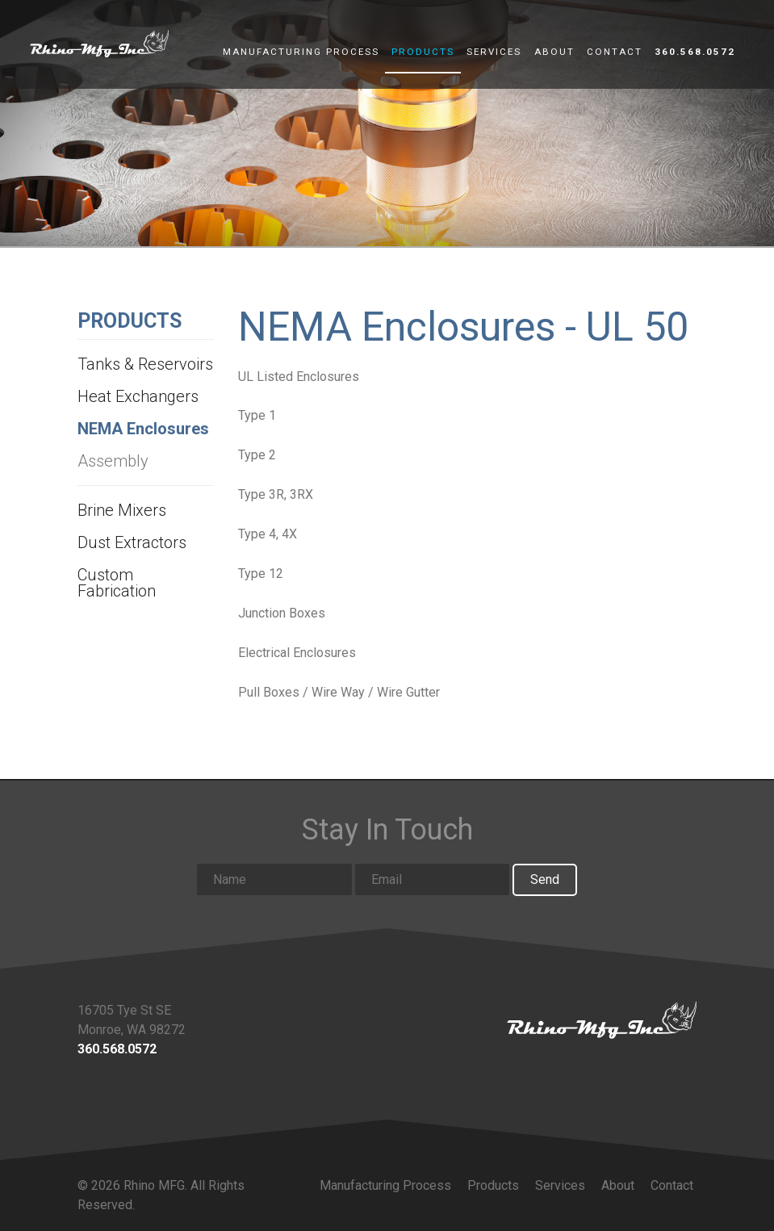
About (554, 52)
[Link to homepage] (602, 1020)
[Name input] (274, 879)
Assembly (113, 461)
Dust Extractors (131, 542)
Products (422, 52)
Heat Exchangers (138, 396)
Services (493, 52)
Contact (614, 52)
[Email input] (432, 879)
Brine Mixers (121, 510)
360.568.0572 (695, 52)
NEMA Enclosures (143, 428)
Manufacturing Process (301, 52)
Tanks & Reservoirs (145, 364)
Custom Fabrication (116, 583)
